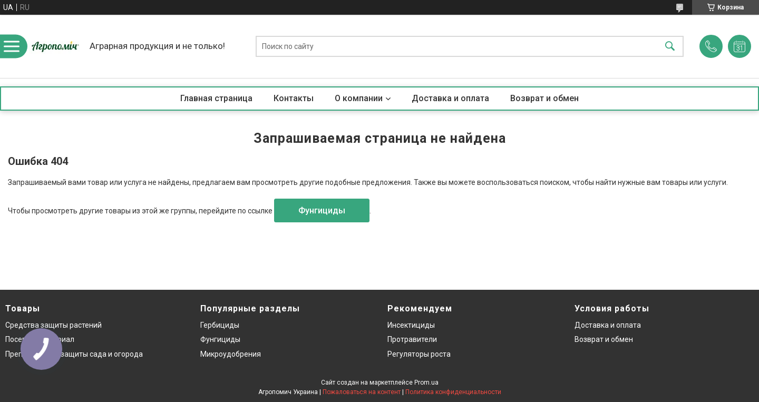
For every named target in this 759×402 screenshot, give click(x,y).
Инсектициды (411, 325)
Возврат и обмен (544, 98)
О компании (359, 98)
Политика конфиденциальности (453, 392)
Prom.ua (426, 382)
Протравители (412, 339)
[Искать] (670, 46)
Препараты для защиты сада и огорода (74, 354)
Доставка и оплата (450, 98)
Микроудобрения (230, 354)
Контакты (294, 98)
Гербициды (219, 325)
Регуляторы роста (419, 354)
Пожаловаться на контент (362, 392)
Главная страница (216, 98)
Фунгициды (321, 210)
